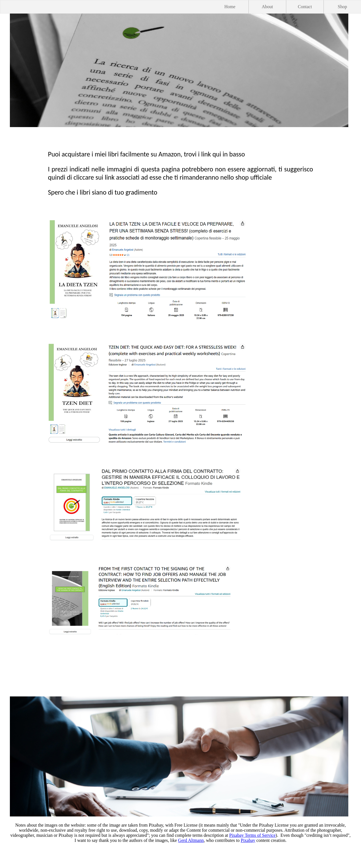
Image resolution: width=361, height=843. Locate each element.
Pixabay (248, 840)
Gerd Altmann (191, 840)
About (267, 6)
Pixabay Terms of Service (252, 835)
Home (229, 6)
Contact (305, 6)
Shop (342, 6)
